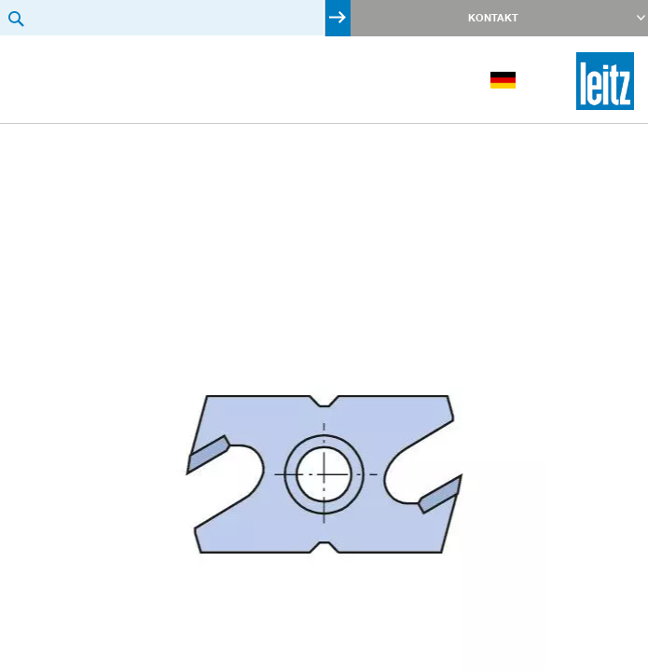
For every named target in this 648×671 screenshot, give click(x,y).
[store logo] (605, 81)
